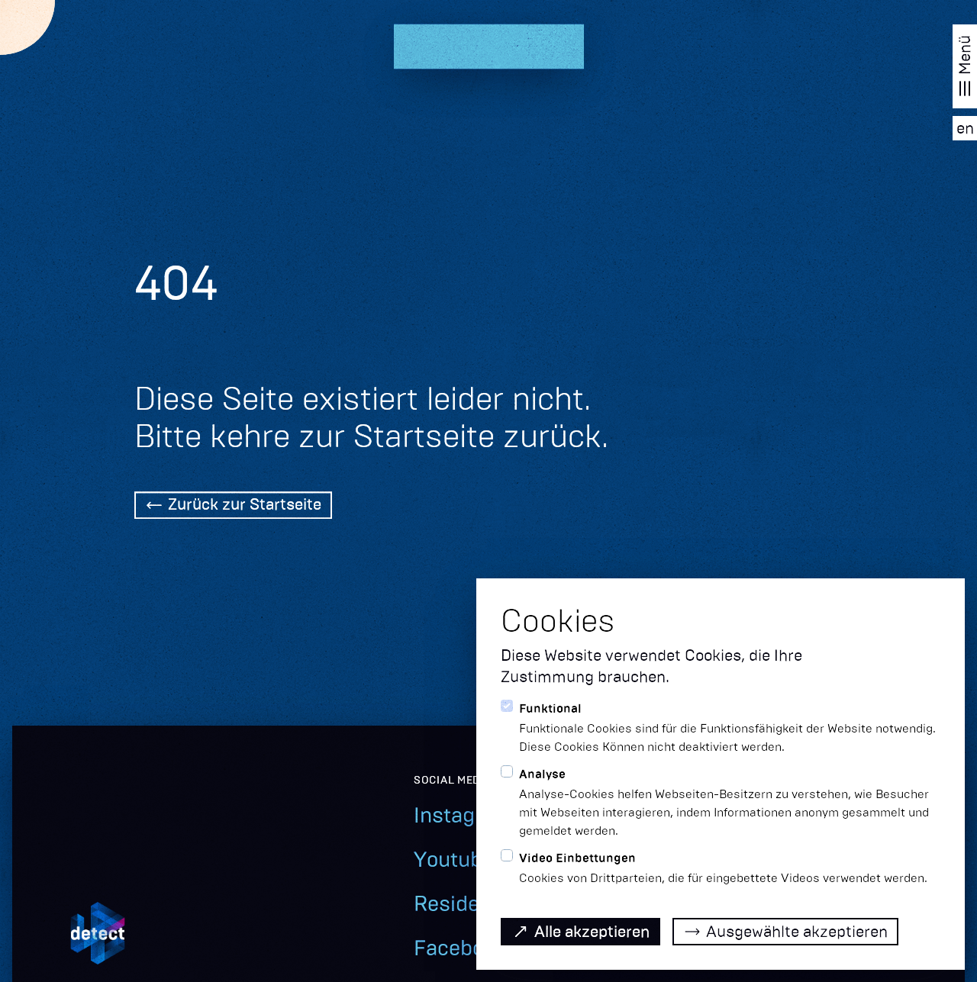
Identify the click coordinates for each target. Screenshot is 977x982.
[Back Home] (233, 506)
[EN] (965, 128)
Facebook (460, 948)
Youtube (454, 859)
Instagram (463, 815)
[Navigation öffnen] (965, 66)
